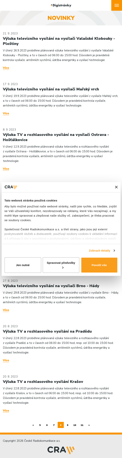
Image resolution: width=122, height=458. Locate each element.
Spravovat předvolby (61, 265)
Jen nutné (23, 264)
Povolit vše (99, 264)
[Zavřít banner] (116, 187)
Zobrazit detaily (99, 250)
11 (82, 425)
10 (74, 425)
